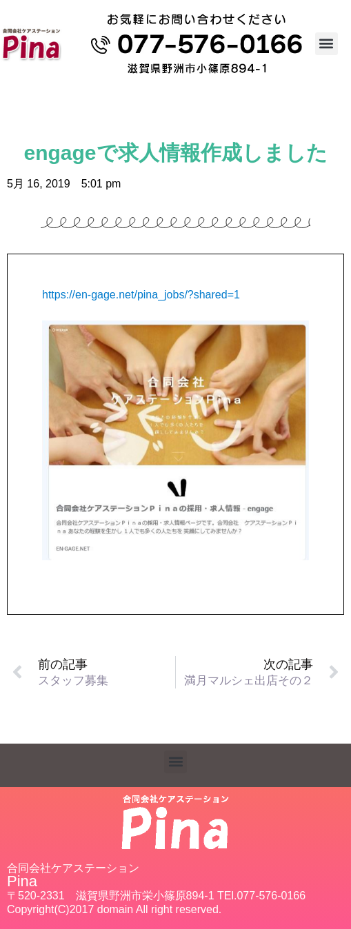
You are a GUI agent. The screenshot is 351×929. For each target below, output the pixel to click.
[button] (326, 43)
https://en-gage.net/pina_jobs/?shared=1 (141, 294)
